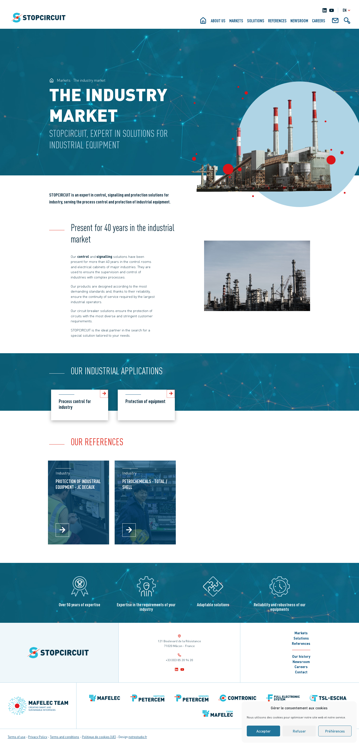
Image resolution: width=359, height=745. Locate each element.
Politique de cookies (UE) (99, 737)
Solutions (255, 20)
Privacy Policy (37, 737)
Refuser (299, 731)
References (277, 20)
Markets (236, 20)
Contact (301, 672)
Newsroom (299, 20)
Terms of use (16, 737)
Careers (318, 20)
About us (218, 20)
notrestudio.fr (138, 737)
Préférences (335, 731)
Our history (301, 656)
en (347, 10)
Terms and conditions (64, 737)
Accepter (263, 731)
